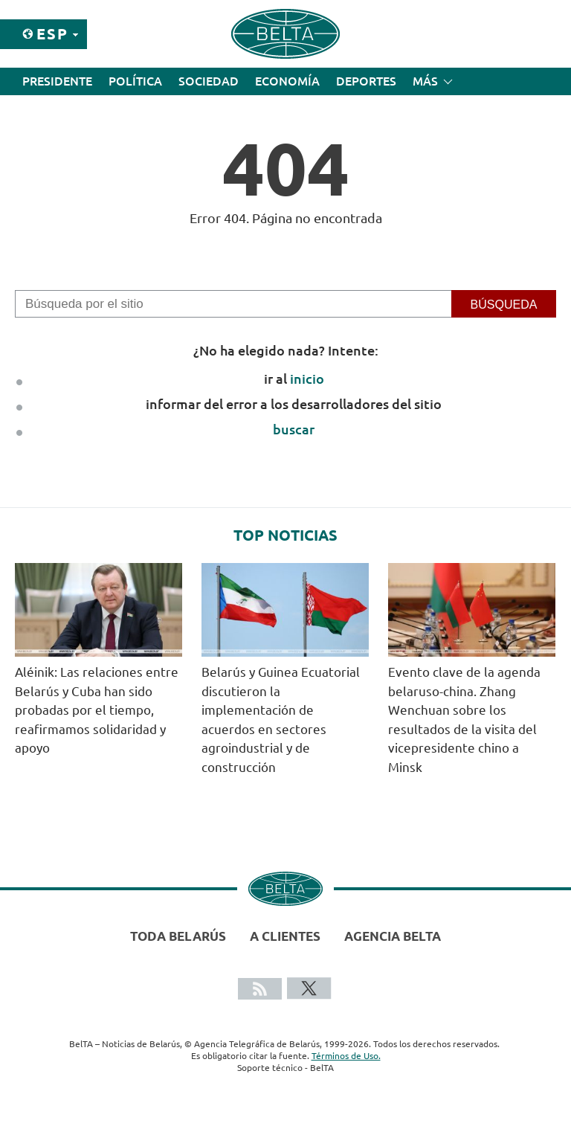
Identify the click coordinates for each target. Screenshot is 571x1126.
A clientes (285, 936)
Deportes (366, 81)
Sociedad (208, 81)
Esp (52, 33)
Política (135, 81)
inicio (307, 378)
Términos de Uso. (346, 1056)
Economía (287, 81)
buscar (293, 429)
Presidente (57, 81)
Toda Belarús (178, 936)
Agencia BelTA (392, 936)
